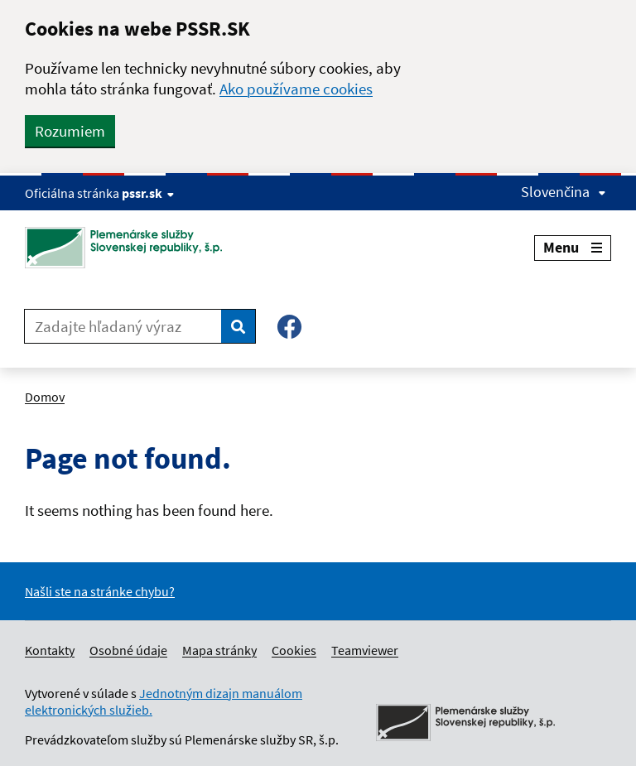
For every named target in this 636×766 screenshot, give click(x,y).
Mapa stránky (219, 650)
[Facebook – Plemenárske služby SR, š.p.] (289, 326)
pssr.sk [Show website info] (148, 193)
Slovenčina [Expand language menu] (563, 191)
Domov (45, 396)
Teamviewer (364, 650)
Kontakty (50, 650)
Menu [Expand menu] (572, 247)
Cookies (294, 650)
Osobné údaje (128, 650)
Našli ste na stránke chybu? (100, 591)
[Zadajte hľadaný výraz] (123, 326)
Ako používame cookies (296, 89)
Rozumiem (70, 131)
